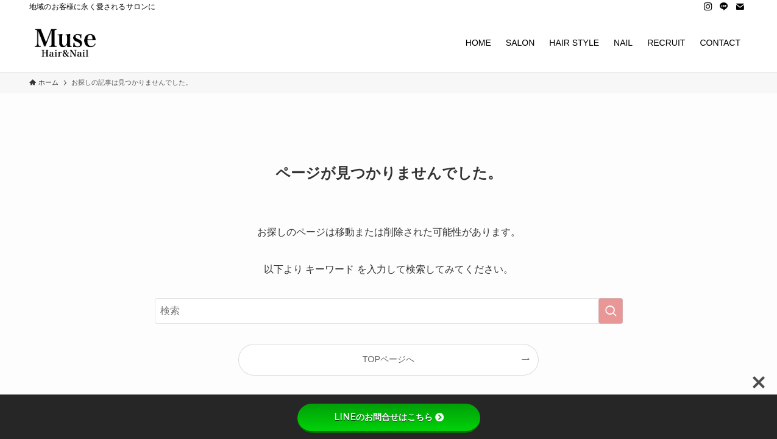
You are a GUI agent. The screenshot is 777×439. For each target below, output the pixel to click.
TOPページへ (388, 359)
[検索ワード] (389, 311)
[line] (724, 6)
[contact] (740, 6)
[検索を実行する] (610, 311)
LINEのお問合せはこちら (389, 417)
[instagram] (708, 6)
